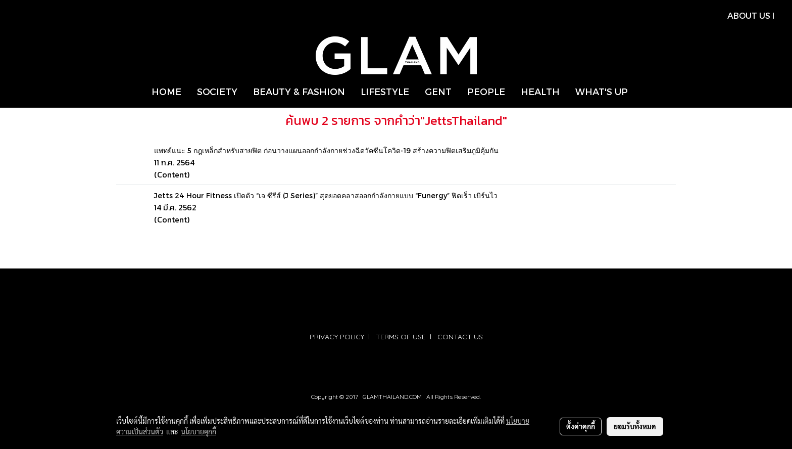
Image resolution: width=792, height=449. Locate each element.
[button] (644, 91)
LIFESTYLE (385, 91)
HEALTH (540, 91)
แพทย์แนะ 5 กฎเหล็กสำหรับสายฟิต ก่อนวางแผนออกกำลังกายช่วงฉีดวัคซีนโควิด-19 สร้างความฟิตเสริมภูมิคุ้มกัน (326, 150)
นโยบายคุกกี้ (198, 431)
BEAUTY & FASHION (299, 91)
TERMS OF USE (401, 336)
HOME (166, 91)
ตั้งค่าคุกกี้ (580, 426)
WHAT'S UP (601, 91)
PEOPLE (486, 91)
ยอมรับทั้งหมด (635, 426)
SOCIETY (217, 91)
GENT (438, 91)
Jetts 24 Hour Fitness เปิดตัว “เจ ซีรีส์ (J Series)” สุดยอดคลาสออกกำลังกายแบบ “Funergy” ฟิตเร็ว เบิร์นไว (326, 195)
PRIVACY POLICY (337, 336)
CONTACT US (460, 336)
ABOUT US (748, 15)
